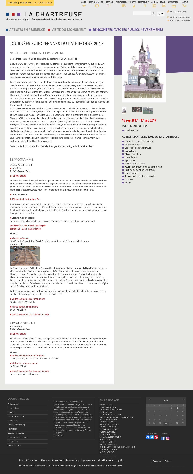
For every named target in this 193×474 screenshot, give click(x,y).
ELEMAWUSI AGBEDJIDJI (110, 415)
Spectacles (130, 160)
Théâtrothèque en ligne (180, 17)
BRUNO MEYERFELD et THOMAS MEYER (117, 447)
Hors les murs (131, 173)
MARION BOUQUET (108, 422)
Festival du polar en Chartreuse (140, 169)
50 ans (128, 182)
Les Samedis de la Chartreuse (139, 141)
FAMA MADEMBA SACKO (110, 437)
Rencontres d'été (133, 144)
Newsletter (12, 429)
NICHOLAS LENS (107, 452)
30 (177, 423)
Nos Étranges (131, 130)
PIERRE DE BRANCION (109, 424)
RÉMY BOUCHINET (108, 432)
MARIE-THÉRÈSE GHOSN (111, 410)
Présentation (13, 404)
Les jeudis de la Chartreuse (138, 147)
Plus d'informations (113, 466)
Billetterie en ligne (178, 11)
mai (166, 400)
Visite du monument (69, 29)
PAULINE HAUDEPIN (108, 427)
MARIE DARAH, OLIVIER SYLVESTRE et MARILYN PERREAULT (116, 418)
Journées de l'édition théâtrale (140, 176)
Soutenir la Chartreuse (17, 437)
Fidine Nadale (105, 439)
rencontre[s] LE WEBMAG (180, 20)
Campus (129, 179)
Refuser (168, 461)
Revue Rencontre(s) (16, 425)
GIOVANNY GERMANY (109, 429)
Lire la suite (58, 435)
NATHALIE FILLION (108, 434)
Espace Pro (13, 441)
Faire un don (26, 3)
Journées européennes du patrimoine (143, 166)
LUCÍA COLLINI (106, 412)
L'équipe (11, 412)
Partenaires (12, 421)
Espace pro (12, 3)
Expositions (130, 151)
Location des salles (43, 3)
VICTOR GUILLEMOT (108, 445)
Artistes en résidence (27, 29)
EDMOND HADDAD (108, 407)
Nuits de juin (131, 157)
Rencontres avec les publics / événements (128, 29)
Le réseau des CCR (16, 416)
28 (166, 424)
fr (159, 14)
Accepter (157, 461)
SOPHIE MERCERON (108, 450)
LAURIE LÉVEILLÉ (107, 442)
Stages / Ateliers (133, 154)
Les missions (13, 408)
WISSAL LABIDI (106, 405)
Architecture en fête (135, 163)
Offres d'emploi (14, 446)
